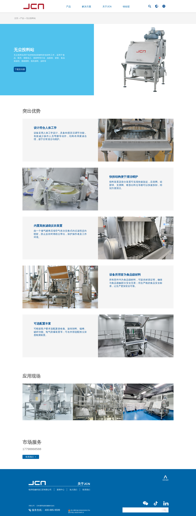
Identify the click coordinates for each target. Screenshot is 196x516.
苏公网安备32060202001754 (80, 510)
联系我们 (86, 490)
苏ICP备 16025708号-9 (76, 512)
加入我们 (73, 490)
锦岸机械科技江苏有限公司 (40, 490)
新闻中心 (60, 490)
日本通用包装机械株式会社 (45, 505)
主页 (16, 18)
